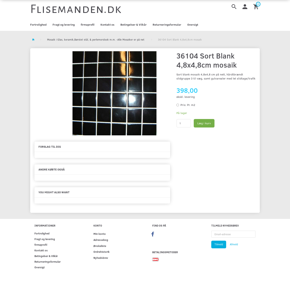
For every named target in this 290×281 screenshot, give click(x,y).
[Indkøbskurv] (256, 6)
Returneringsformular (167, 24)
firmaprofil (87, 24)
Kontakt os (107, 24)
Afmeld (234, 244)
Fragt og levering (64, 24)
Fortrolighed (38, 24)
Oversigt (192, 24)
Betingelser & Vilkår (133, 24)
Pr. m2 (187, 105)
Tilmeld (218, 244)
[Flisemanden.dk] (76, 9)
